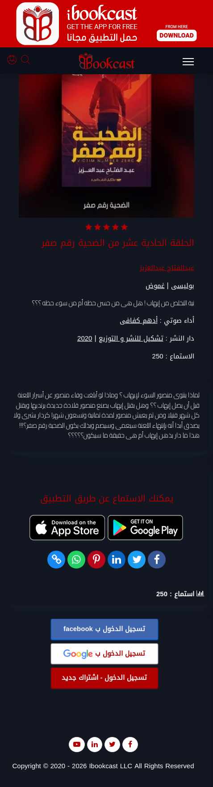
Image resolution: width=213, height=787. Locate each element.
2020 (84, 339)
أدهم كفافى (139, 321)
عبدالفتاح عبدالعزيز (167, 268)
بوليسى (182, 286)
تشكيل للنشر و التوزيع (131, 339)
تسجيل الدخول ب (104, 629)
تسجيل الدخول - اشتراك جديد (104, 678)
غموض (155, 286)
